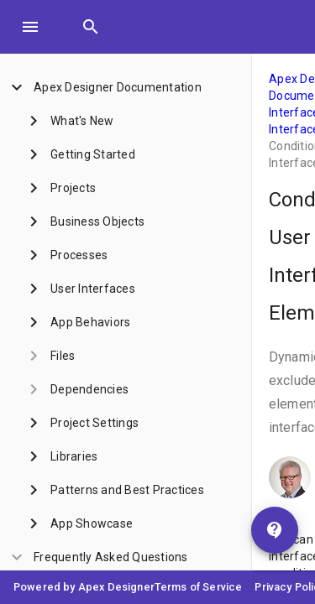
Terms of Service (199, 587)
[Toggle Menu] (30, 27)
